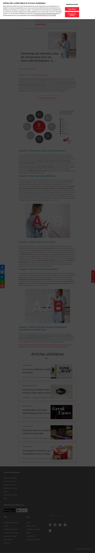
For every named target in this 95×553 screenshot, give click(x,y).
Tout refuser (72, 5)
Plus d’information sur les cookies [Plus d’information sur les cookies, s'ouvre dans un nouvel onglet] (46, 11)
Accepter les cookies (72, 10)
